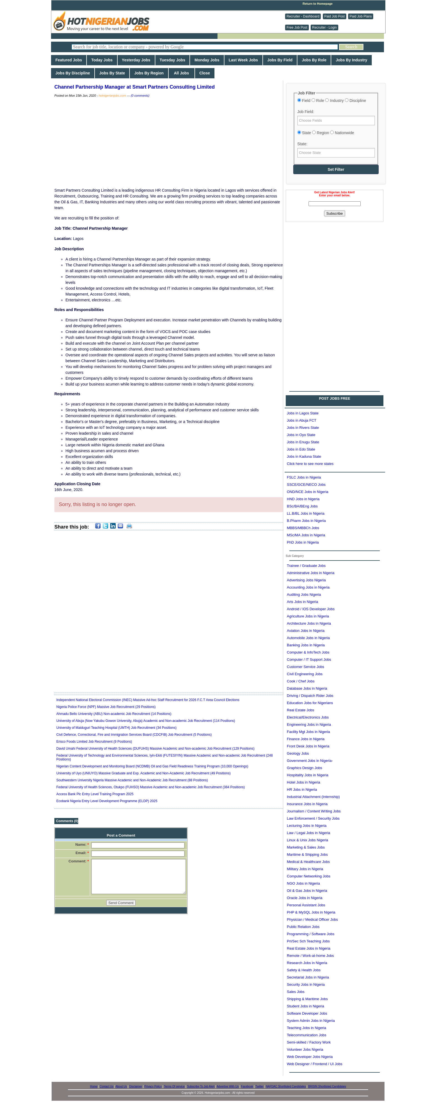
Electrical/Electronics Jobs (308, 717)
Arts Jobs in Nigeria (302, 602)
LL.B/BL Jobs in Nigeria (305, 513)
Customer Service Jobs (305, 667)
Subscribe (334, 213)
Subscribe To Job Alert (200, 1086)
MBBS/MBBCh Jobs (303, 528)
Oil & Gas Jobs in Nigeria (307, 891)
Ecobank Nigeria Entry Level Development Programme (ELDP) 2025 (106, 801)
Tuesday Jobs (173, 60)
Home (94, 1086)
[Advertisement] (334, 261)
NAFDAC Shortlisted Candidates (286, 1086)
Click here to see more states (310, 464)
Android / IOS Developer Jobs (311, 609)
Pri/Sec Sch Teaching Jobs (308, 941)
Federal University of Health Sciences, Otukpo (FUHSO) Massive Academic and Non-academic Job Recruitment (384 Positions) (150, 787)
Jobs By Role (314, 60)
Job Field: (305, 111)
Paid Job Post (334, 16)
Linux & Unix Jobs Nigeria (307, 840)
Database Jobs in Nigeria (307, 688)
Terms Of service (174, 1086)
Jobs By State (112, 73)
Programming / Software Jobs (310, 934)
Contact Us (106, 1086)
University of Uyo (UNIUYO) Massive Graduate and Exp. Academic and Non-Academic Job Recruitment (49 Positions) (143, 773)
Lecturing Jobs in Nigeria (307, 826)
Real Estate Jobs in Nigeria (308, 948)
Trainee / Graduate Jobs (306, 566)
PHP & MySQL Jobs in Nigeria (311, 912)
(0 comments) (140, 95)
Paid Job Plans (361, 16)
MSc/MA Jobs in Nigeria (306, 535)
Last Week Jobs (243, 60)
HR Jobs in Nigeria (302, 789)
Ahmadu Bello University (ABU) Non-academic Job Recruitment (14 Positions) (113, 714)
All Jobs (181, 73)
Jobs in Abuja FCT (301, 420)
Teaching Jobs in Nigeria (306, 1028)
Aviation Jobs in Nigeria (306, 631)
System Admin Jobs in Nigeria (311, 1021)
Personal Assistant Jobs (306, 905)
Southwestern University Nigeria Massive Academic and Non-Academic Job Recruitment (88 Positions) (132, 780)
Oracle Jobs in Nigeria (304, 898)
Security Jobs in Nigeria (306, 984)
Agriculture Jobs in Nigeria (308, 616)
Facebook (247, 1086)
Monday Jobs (206, 60)
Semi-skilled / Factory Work (309, 1042)
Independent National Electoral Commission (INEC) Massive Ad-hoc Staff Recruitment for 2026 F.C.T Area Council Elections (147, 700)
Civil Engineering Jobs (305, 674)
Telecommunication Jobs (306, 1035)
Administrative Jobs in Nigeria (310, 573)
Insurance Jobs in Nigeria (307, 804)
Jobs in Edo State (301, 449)
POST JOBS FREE (334, 398)
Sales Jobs (296, 992)
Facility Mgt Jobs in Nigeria (308, 732)
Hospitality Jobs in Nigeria (307, 775)
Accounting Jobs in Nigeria (308, 587)
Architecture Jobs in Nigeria (309, 623)
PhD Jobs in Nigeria (303, 542)
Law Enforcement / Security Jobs (313, 818)
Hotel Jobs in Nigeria (303, 782)
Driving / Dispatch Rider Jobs (310, 696)
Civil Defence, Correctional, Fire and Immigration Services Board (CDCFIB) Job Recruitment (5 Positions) (134, 735)
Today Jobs (102, 60)
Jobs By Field (280, 60)
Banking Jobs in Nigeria (306, 645)
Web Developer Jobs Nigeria (310, 1057)
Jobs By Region (149, 73)
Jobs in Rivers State (303, 428)
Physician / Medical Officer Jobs (312, 919)
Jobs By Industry (351, 60)
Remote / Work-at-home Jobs (310, 956)
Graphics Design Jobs (304, 768)
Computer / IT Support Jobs (309, 659)
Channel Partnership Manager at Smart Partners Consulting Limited (134, 87)
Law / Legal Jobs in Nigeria (308, 833)
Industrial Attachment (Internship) (313, 797)
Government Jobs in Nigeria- (310, 761)
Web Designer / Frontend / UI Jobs (314, 1064)
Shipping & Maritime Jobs (307, 999)
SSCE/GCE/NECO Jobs (306, 484)
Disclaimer (135, 1086)
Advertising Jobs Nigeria (306, 580)
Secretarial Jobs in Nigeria (308, 977)
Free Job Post (297, 27)
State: (302, 144)
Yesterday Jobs (136, 60)
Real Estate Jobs (300, 710)
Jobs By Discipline (72, 73)
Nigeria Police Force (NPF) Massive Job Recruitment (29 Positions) (106, 707)
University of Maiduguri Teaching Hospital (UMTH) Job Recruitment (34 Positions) (116, 728)
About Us (121, 1086)
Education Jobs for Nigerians (310, 703)
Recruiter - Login (324, 27)
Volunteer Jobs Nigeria (305, 1049)
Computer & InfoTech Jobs (308, 652)
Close (204, 73)
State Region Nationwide (325, 133)
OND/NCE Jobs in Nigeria (307, 492)
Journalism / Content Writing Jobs (314, 811)
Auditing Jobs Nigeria (304, 594)
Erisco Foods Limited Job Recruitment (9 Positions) (94, 742)
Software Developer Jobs (307, 1013)
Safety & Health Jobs (303, 970)
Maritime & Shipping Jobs (307, 854)
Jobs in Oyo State (301, 435)
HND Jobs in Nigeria (303, 499)
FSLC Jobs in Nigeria (304, 477)
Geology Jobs (298, 753)
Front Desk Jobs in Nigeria (308, 746)
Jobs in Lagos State (302, 413)
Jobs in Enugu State (303, 442)
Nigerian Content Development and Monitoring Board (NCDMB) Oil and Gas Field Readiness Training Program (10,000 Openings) (152, 766)
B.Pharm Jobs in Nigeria (306, 521)
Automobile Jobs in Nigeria (308, 638)
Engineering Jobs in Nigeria (309, 724)
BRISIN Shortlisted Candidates (327, 1086)
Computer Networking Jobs (308, 876)
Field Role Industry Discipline (331, 100)
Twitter (259, 1086)
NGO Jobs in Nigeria (303, 883)
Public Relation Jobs (303, 927)
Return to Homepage (318, 3)
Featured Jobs (68, 60)
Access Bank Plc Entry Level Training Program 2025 (94, 794)
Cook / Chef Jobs (301, 681)
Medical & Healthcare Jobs (308, 862)
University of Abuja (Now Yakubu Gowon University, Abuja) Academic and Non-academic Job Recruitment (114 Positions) (145, 721)
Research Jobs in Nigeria (307, 963)
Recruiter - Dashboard (303, 16)
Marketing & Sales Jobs (306, 847)
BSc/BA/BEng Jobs (302, 506)
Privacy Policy (153, 1086)
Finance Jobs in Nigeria (306, 739)
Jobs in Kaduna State (304, 456)
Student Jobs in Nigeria (305, 1006)
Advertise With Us (228, 1086)
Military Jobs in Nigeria (305, 869)
